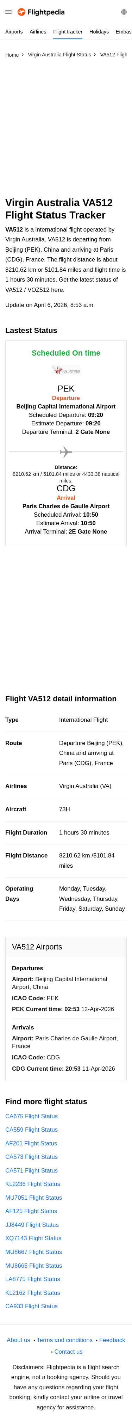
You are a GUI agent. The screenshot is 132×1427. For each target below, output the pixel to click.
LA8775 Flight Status (32, 1279)
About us (18, 1340)
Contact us (68, 1351)
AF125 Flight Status (31, 1211)
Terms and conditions (65, 1340)
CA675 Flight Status (31, 1116)
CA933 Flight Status (31, 1306)
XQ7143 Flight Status (33, 1238)
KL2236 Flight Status (32, 1184)
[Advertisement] (66, 130)
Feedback (112, 1340)
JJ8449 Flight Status (32, 1225)
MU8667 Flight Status (33, 1252)
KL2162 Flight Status (32, 1293)
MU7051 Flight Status (33, 1197)
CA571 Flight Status (31, 1170)
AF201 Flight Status (31, 1143)
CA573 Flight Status (31, 1157)
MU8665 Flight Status (33, 1265)
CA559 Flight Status (31, 1129)
